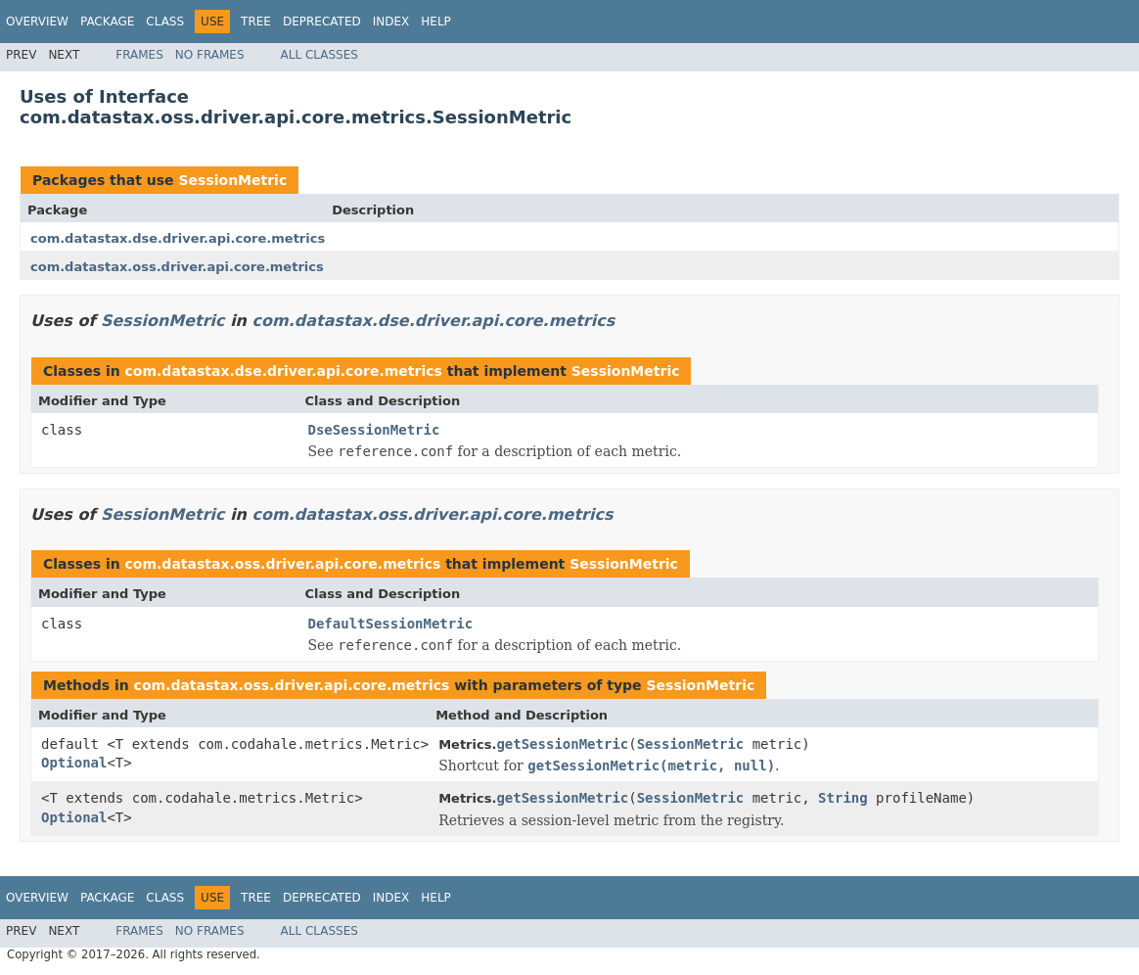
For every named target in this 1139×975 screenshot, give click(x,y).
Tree (256, 21)
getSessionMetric (562, 744)
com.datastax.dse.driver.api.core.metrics (177, 238)
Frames (139, 55)
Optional (74, 762)
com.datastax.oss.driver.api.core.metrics (177, 266)
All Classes (319, 55)
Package (107, 21)
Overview (37, 21)
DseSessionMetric (374, 430)
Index (391, 21)
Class (165, 21)
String (843, 798)
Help (436, 21)
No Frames (210, 55)
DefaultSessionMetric (391, 623)
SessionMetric (232, 180)
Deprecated (322, 21)
